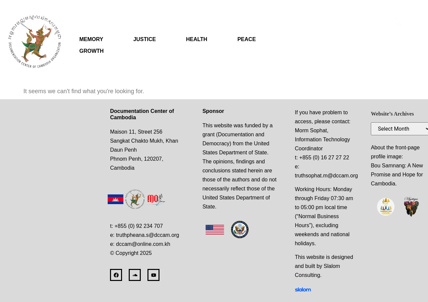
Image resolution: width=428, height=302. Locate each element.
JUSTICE (144, 39)
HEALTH (196, 39)
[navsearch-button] (396, 23)
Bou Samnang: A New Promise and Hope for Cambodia (397, 174)
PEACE (246, 39)
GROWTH (91, 51)
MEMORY (91, 39)
